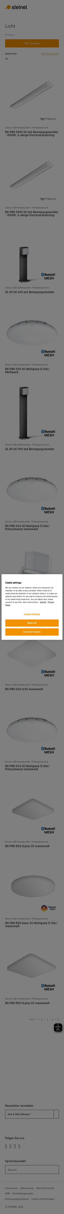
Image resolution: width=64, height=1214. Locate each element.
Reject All (32, 623)
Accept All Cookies (32, 632)
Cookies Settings (32, 614)
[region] (32, 607)
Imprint (43, 602)
